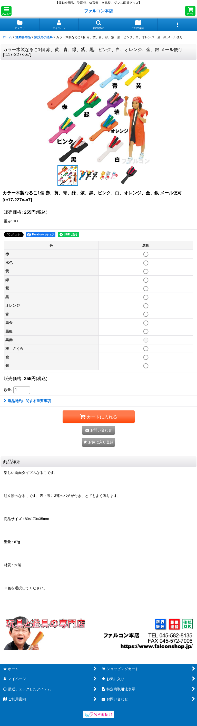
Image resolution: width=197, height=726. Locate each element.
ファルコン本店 (99, 10)
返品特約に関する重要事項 (27, 401)
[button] (6, 11)
